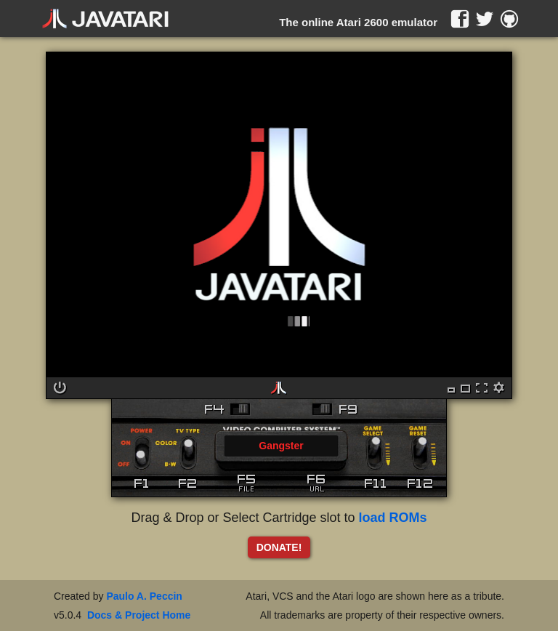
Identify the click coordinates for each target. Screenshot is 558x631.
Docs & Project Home (138, 615)
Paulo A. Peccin (144, 596)
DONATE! (279, 547)
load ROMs (393, 517)
